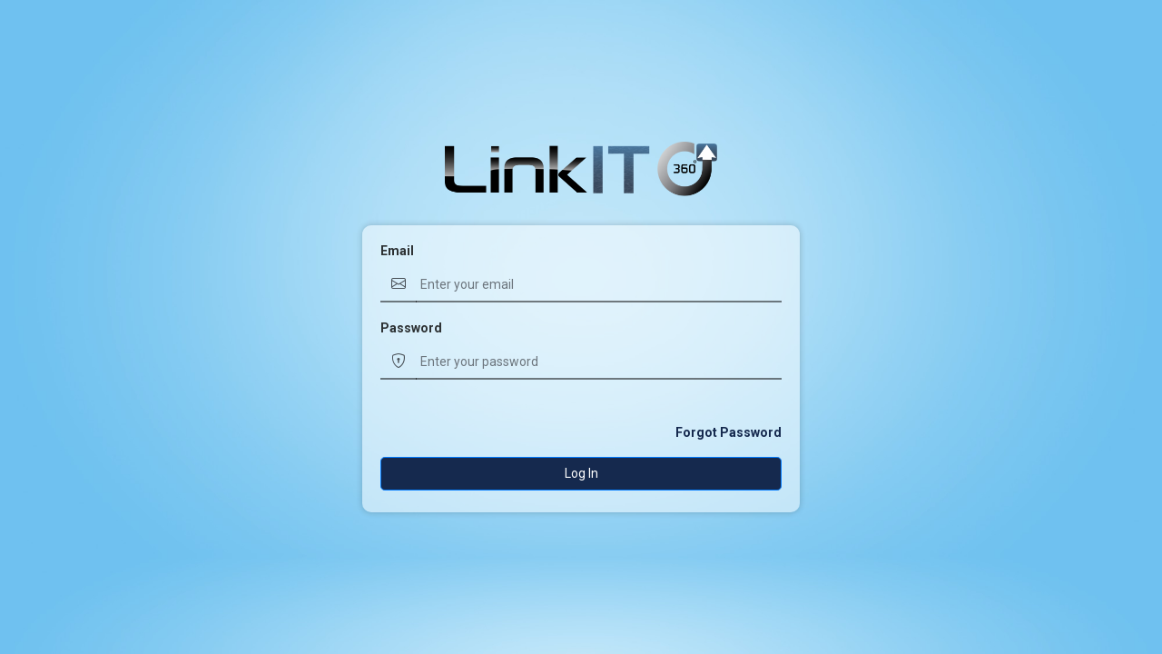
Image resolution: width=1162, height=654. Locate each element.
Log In (581, 473)
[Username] (599, 285)
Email (397, 250)
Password (411, 328)
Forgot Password (728, 432)
